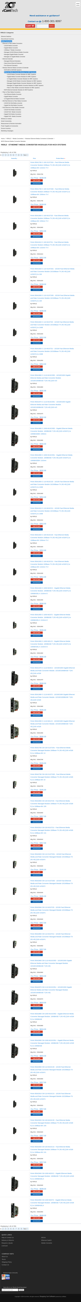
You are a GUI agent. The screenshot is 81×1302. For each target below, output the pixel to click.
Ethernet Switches (6, 36)
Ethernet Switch (46, 1240)
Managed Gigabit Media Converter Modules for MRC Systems (24, 83)
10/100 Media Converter (11, 45)
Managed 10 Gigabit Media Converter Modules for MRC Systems (25, 85)
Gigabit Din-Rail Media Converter (13, 105)
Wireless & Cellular (6, 118)
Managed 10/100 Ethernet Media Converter (16, 52)
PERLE (8, 138)
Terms (4, 1259)
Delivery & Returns (8, 1240)
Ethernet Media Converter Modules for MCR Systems (20, 72)
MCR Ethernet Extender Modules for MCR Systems (18, 90)
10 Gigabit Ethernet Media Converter (14, 98)
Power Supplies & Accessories (9, 126)
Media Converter (46, 1243)
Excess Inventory (6, 128)
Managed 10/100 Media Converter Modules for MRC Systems (24, 81)
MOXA (43, 1237)
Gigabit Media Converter (11, 48)
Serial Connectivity (6, 121)
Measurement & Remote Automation (11, 123)
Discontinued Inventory (7, 39)
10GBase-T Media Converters (12, 50)
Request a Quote (7, 1243)
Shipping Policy (7, 1262)
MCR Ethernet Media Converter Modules (13, 141)
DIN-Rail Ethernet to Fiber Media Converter (15, 101)
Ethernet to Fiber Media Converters (12, 43)
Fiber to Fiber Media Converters (11, 92)
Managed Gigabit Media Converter (13, 54)
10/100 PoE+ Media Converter (12, 112)
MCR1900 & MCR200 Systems (12, 70)
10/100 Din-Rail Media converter (13, 103)
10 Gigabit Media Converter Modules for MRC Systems (22, 79)
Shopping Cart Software (47, 1296)
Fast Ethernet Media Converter (12, 94)
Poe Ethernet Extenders (10, 65)
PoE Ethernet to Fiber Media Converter (13, 107)
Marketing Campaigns (7, 131)
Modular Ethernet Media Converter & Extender (16, 67)
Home (3, 138)
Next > (25, 155)
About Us (5, 1256)
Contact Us (5, 1265)
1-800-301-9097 (52, 21)
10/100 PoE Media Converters (12, 110)
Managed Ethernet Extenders (12, 61)
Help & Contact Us (8, 1237)
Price (34, 158)
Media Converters (6, 41)
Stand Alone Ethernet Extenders (13, 63)
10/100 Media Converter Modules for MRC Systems (21, 74)
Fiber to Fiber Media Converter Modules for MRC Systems (23, 87)
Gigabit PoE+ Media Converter (12, 116)
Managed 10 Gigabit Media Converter (14, 56)
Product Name (60, 158)
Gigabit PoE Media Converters (12, 114)
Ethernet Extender (8, 59)
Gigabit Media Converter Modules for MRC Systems (21, 76)
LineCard (5, 1246)
